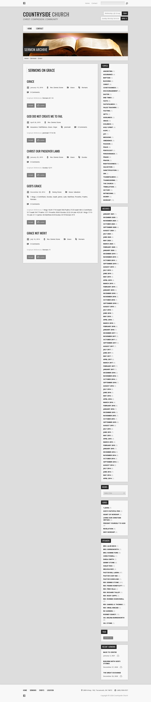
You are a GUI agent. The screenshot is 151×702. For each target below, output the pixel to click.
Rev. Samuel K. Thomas (113, 604)
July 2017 (107, 349)
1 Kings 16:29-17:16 (49, 210)
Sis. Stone (107, 623)
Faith (105, 101)
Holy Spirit (108, 127)
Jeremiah (67, 127)
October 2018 (109, 300)
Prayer (106, 160)
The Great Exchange (112, 673)
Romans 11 (47, 250)
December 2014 (109, 452)
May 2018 (107, 316)
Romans (85, 87)
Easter (106, 94)
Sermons (33, 58)
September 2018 (109, 303)
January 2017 (108, 369)
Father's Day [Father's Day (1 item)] (108, 638)
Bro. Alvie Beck (109, 546)
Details (30, 105)
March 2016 (108, 402)
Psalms (84, 197)
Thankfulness (109, 177)
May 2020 (107, 240)
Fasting (106, 111)
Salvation (77, 192)
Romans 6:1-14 (48, 98)
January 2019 (108, 290)
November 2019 (109, 257)
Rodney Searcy (109, 614)
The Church (108, 183)
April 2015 (107, 439)
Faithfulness (43, 127)
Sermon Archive (35, 49)
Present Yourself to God (114, 523)
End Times (107, 98)
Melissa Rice (108, 569)
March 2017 (108, 363)
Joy (104, 134)
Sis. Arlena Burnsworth (113, 618)
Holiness (107, 124)
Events (41, 690)
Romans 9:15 (70, 215)
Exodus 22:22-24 (67, 212)
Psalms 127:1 (44, 212)
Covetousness (109, 88)
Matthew (71, 197)
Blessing (107, 81)
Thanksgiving (109, 180)
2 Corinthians (41, 197)
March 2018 (108, 323)
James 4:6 (41, 215)
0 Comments (35, 92)
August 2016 (108, 386)
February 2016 (109, 406)
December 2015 (109, 412)
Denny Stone (57, 192)
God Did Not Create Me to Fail (45, 116)
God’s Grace (34, 186)
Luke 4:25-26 (77, 212)
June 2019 (107, 273)
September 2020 (109, 227)
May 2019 (107, 277)
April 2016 (107, 399)
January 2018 (108, 330)
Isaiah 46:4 (78, 210)
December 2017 (109, 333)
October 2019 (109, 260)
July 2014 (107, 468)
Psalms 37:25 (69, 210)
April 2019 (107, 280)
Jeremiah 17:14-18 (49, 133)
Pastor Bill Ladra (111, 572)
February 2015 (109, 445)
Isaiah (55, 197)
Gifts (105, 114)
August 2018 (108, 307)
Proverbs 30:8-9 (54, 212)
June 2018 (107, 313)
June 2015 (107, 432)
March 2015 (108, 442)
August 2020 (108, 230)
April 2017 (107, 359)
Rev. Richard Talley (111, 592)
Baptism (106, 78)
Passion (106, 144)
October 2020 (109, 224)
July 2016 (107, 389)
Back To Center (110, 652)
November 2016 (109, 376)
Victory (106, 190)
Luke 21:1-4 (33, 215)
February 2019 (109, 287)
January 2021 (108, 214)
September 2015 (109, 422)
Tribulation (108, 187)
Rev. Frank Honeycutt (112, 586)
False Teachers (109, 107)
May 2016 (107, 396)
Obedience (107, 141)
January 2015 (108, 449)
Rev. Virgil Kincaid (110, 608)
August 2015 (108, 425)
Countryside (46, 14)
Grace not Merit (37, 233)
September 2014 (109, 462)
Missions (107, 137)
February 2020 (109, 247)
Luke (65, 197)
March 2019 (108, 283)
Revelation (108, 529)
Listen (40, 105)
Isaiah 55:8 (60, 210)
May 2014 (107, 475)
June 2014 (107, 472)
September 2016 (109, 382)
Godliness (107, 117)
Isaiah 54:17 (34, 212)
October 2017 (109, 340)
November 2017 (109, 336)
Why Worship (109, 532)
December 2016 (109, 373)
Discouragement (110, 91)
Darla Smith (108, 559)
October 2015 (109, 419)
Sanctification (109, 170)
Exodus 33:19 (60, 215)
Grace (40, 58)
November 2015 (109, 416)
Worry (106, 197)
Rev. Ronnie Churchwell (113, 599)
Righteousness (109, 164)
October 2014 (109, 459)
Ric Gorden (108, 611)
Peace (105, 147)
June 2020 (107, 237)
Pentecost (108, 150)
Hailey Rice (107, 566)
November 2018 (109, 297)
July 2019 (107, 270)
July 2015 (107, 429)
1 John (106, 508)
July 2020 (107, 234)
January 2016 (108, 409)
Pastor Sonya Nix (111, 579)
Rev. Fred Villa (109, 589)
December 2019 (109, 254)
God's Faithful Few (111, 511)
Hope (55, 127)
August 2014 (108, 465)
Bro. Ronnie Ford (110, 553)
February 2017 (109, 366)
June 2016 (107, 392)
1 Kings (33, 197)
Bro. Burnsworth (111, 549)
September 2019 (109, 264)
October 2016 (109, 379)
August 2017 (108, 346)
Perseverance (109, 154)
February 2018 (109, 326)
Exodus (84, 157)
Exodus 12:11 (47, 168)
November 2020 (109, 221)
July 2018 (107, 310)
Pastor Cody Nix (110, 576)
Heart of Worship (111, 514)
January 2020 (108, 250)
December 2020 (109, 217)
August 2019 (108, 267)
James (60, 197)
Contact (94, 3)
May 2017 (107, 356)
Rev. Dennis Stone (56, 87)
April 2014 (107, 478)
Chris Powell (109, 556)
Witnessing (108, 193)
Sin (104, 173)
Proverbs (78, 197)
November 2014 (109, 455)
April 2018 (107, 320)
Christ (106, 84)
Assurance (34, 127)
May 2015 (107, 435)
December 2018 (109, 293)
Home (87, 3)
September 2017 (109, 343)
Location (50, 690)
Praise (106, 157)
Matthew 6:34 (50, 215)
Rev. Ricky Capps (110, 596)
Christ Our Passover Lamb (43, 151)
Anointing (107, 71)
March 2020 (108, 244)
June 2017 (107, 353)
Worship (107, 200)
